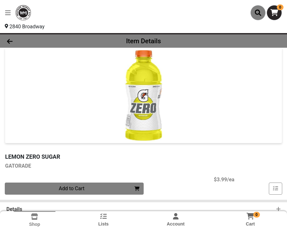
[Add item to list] (275, 189)
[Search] (258, 12)
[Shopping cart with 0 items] (274, 12)
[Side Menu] (8, 12)
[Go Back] (39, 41)
